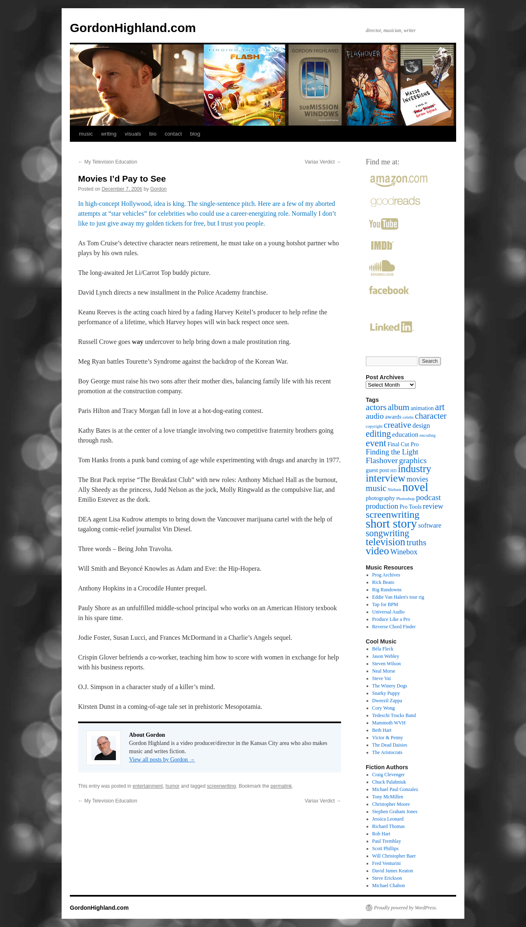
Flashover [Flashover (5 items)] (382, 460)
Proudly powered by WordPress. (405, 908)
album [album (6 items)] (398, 407)
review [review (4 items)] (433, 506)
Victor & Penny (387, 737)
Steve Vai (381, 678)
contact (173, 134)
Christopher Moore (391, 804)
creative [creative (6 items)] (397, 425)
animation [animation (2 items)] (422, 408)
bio (152, 134)
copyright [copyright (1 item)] (374, 426)
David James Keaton (392, 871)
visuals (133, 134)
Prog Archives (386, 575)
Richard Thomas (388, 826)
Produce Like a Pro (391, 619)
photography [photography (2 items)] (380, 498)
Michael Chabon (388, 885)
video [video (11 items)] (377, 551)
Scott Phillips (385, 848)
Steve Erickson (387, 878)
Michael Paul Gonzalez (395, 789)
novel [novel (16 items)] (415, 487)
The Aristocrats (387, 752)
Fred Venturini (386, 863)
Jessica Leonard (388, 819)
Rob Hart (381, 834)
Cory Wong (383, 708)
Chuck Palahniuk (389, 782)
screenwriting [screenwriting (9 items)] (393, 514)
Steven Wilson (386, 663)
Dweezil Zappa (387, 700)
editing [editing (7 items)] (378, 434)
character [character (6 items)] (431, 416)
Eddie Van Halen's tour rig (398, 597)
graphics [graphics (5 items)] (413, 460)
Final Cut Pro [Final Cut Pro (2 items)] (403, 444)
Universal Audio (388, 612)
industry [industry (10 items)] (414, 468)
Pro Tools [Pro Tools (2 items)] (410, 506)
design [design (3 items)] (421, 425)
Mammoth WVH (389, 723)
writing (109, 134)
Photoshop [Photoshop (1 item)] (405, 498)
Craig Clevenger (388, 774)
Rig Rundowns (387, 590)
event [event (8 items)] (376, 443)
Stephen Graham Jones (395, 811)
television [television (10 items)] (385, 541)
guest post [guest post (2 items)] (377, 470)
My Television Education (107, 162)
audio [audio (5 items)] (375, 415)
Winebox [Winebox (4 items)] (404, 552)
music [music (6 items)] (376, 488)
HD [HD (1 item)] (393, 470)
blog (195, 134)
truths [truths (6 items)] (416, 542)
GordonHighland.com (133, 28)
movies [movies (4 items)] (417, 479)
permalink (281, 786)
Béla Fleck (383, 649)
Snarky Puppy (386, 693)
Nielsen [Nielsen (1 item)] (394, 489)
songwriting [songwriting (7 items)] (387, 533)
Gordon (158, 189)
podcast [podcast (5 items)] (428, 497)
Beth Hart (382, 730)
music (86, 134)
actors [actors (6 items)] (376, 407)
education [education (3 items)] (405, 434)
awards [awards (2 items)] (393, 416)
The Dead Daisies (389, 745)
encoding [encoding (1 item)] (428, 435)
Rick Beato (383, 582)
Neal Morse (383, 671)
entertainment (148, 786)
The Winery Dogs (389, 686)
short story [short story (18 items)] (391, 523)
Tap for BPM (385, 604)
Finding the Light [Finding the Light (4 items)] (392, 452)
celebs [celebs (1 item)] (408, 417)
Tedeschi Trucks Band (394, 715)
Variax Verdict (323, 162)
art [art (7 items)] (440, 407)
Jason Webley (385, 656)
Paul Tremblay (386, 841)
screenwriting (221, 786)
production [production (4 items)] (382, 506)
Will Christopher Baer (394, 856)
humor (173, 786)
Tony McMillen (388, 797)
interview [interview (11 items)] (385, 478)
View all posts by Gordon (162, 759)
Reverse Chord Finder (394, 627)
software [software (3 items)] (429, 525)
